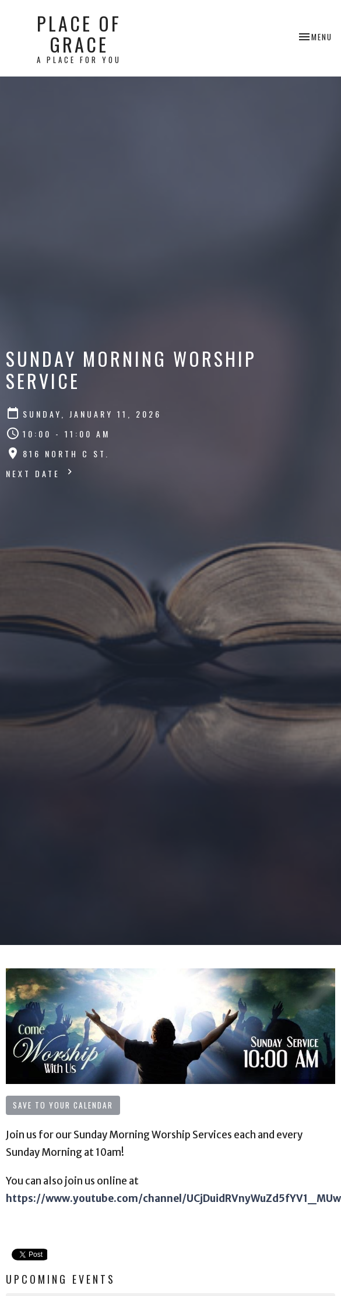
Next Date (40, 473)
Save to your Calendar (63, 1105)
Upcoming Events (60, 1279)
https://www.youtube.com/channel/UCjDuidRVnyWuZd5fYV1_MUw (173, 1198)
